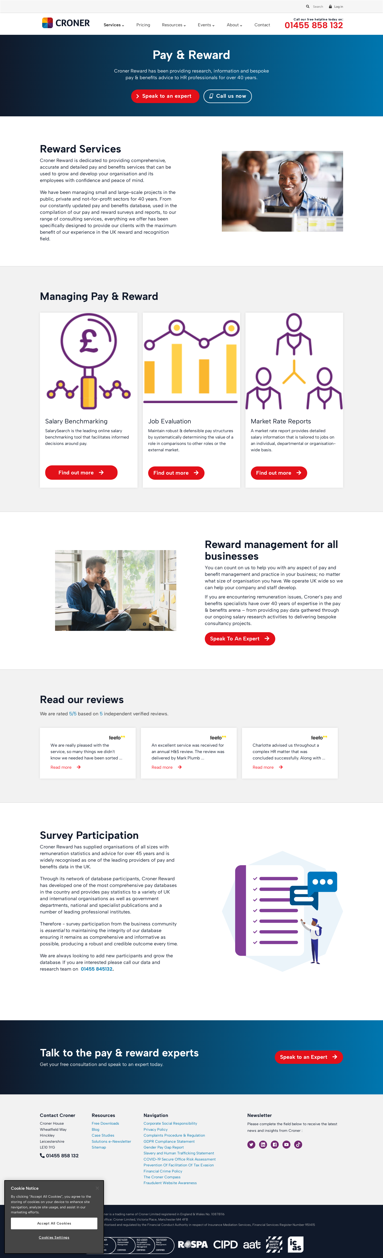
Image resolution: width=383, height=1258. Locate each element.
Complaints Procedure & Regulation (174, 1135)
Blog (95, 1129)
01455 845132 (97, 969)
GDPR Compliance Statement (169, 1141)
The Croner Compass (162, 1177)
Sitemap (99, 1147)
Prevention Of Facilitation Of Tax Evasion (179, 1165)
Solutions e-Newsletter (111, 1141)
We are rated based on (104, 714)
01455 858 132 (314, 25)
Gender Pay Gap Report (164, 1147)
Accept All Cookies (54, 1223)
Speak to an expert (167, 96)
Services (112, 24)
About (233, 24)
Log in (338, 6)
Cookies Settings (54, 1237)
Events (204, 24)
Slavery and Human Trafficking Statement (179, 1153)
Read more (61, 767)
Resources (172, 24)
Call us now (227, 96)
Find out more (76, 472)
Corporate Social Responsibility (170, 1123)
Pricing (143, 24)
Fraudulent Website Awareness (170, 1183)
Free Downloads (105, 1123)
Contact (262, 24)
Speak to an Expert (303, 1057)
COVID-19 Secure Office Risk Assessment (180, 1159)
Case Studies (103, 1135)
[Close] (97, 1188)
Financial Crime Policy (163, 1171)
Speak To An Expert (234, 638)
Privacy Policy (156, 1129)
